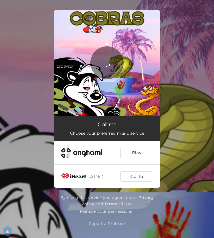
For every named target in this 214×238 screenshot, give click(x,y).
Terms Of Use (118, 203)
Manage (88, 211)
